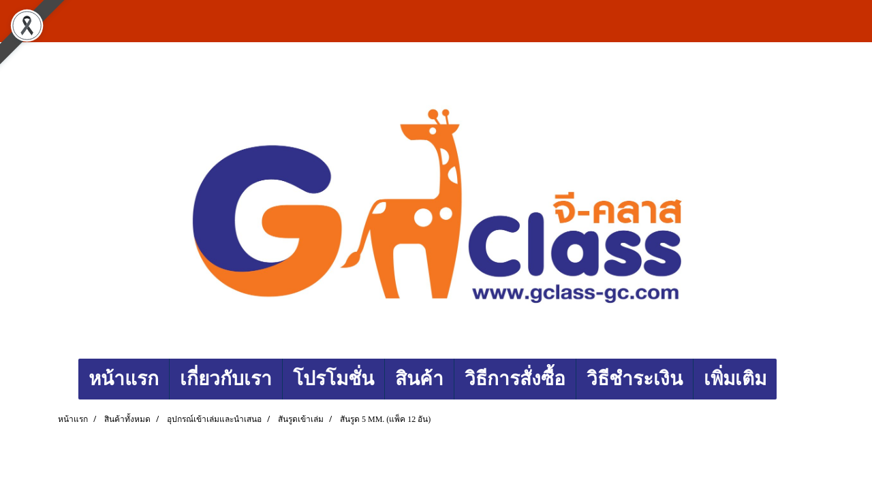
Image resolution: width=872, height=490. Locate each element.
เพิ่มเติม (735, 378)
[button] (788, 379)
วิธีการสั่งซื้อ (515, 378)
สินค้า (419, 378)
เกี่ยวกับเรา (226, 378)
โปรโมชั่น (333, 378)
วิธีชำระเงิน (635, 378)
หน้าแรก (124, 378)
